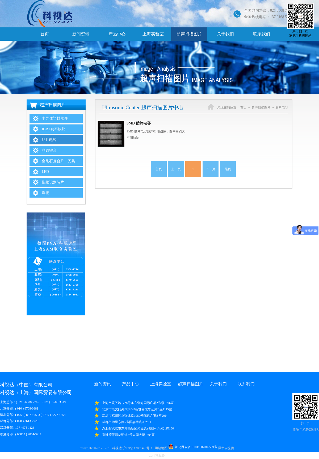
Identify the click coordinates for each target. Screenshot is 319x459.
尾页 (228, 169)
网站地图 (160, 448)
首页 (44, 34)
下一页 (210, 169)
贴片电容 (281, 107)
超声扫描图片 (261, 107)
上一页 (176, 169)
